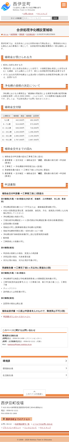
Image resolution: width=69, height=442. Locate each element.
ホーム (5, 34)
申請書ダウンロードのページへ (16, 316)
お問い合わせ (28, 14)
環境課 (21, 34)
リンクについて (30, 428)
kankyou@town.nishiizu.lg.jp (20, 344)
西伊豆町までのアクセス (16, 419)
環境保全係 (35, 368)
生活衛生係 (30, 34)
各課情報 (13, 34)
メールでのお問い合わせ (43, 424)
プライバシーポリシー (12, 428)
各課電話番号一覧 (22, 424)
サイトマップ (42, 14)
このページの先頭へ (34, 392)
